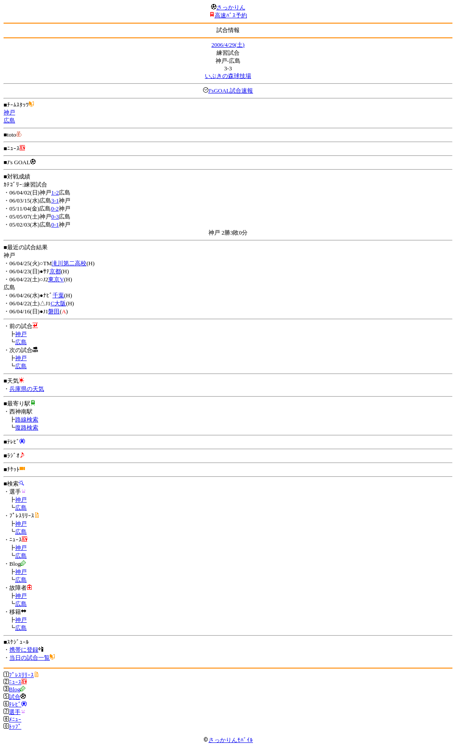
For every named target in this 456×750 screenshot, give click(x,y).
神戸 (9, 112)
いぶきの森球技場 (228, 76)
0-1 (55, 224)
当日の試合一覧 (29, 657)
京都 (55, 271)
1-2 (55, 192)
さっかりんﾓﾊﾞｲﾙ (228, 740)
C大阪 (58, 303)
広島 (9, 120)
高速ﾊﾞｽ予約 (231, 15)
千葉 (58, 295)
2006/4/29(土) (228, 44)
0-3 (55, 216)
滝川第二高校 (69, 263)
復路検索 (26, 427)
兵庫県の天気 (26, 388)
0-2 (54, 208)
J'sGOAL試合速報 (230, 90)
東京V (56, 279)
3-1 (55, 200)
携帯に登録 (23, 649)
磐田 (54, 311)
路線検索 (26, 419)
